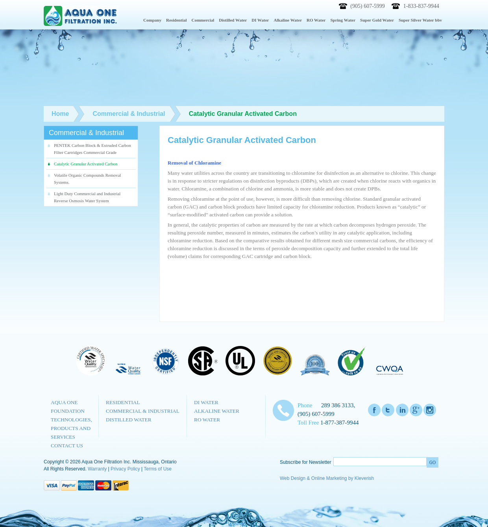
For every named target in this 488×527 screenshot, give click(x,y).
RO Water (207, 420)
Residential (123, 402)
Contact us (67, 445)
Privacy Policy (125, 469)
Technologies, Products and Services (71, 428)
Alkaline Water (216, 411)
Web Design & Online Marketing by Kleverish (327, 478)
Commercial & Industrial (142, 411)
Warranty (97, 469)
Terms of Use (158, 469)
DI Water (206, 402)
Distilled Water (129, 420)
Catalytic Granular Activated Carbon (86, 163)
